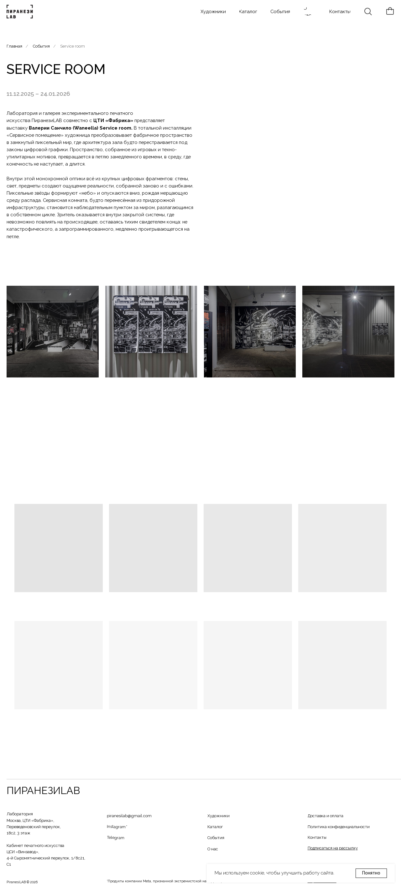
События (41, 46)
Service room (72, 46)
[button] (333, 848)
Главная (14, 46)
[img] (21, 11)
